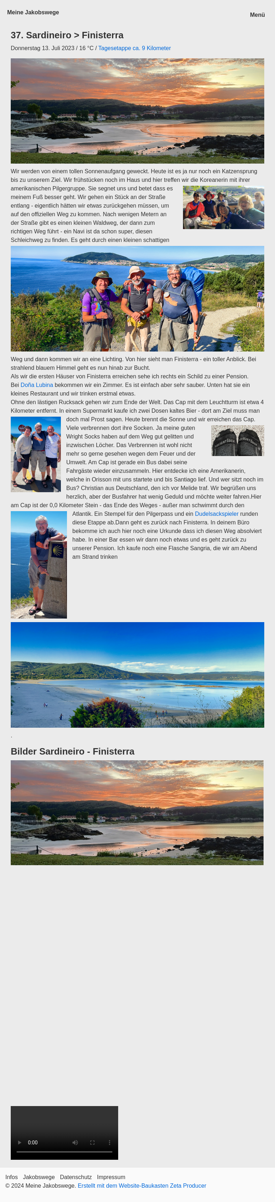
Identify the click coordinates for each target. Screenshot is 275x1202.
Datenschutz (76, 1177)
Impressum (111, 1177)
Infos (11, 1177)
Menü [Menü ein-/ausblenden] (257, 15)
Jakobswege (39, 1177)
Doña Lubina (37, 385)
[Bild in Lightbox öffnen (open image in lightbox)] (137, 812)
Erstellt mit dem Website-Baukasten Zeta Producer (142, 1186)
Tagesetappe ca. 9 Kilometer (134, 48)
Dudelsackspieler (216, 514)
